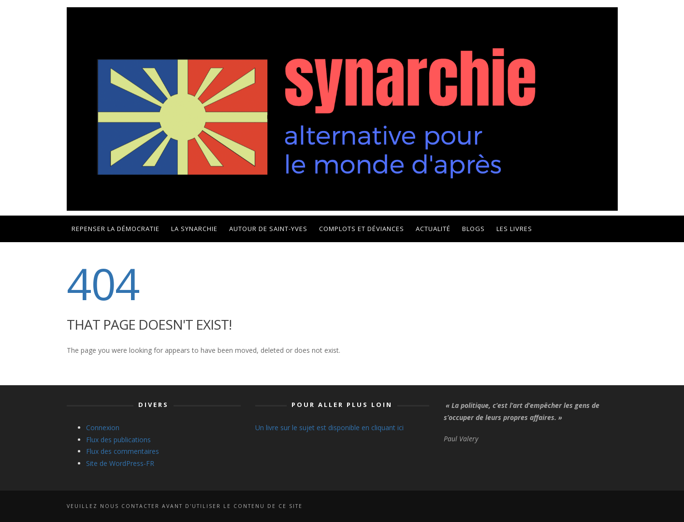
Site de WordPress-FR (120, 463)
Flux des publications (118, 439)
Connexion (102, 427)
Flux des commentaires (122, 451)
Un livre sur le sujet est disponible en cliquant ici (329, 427)
